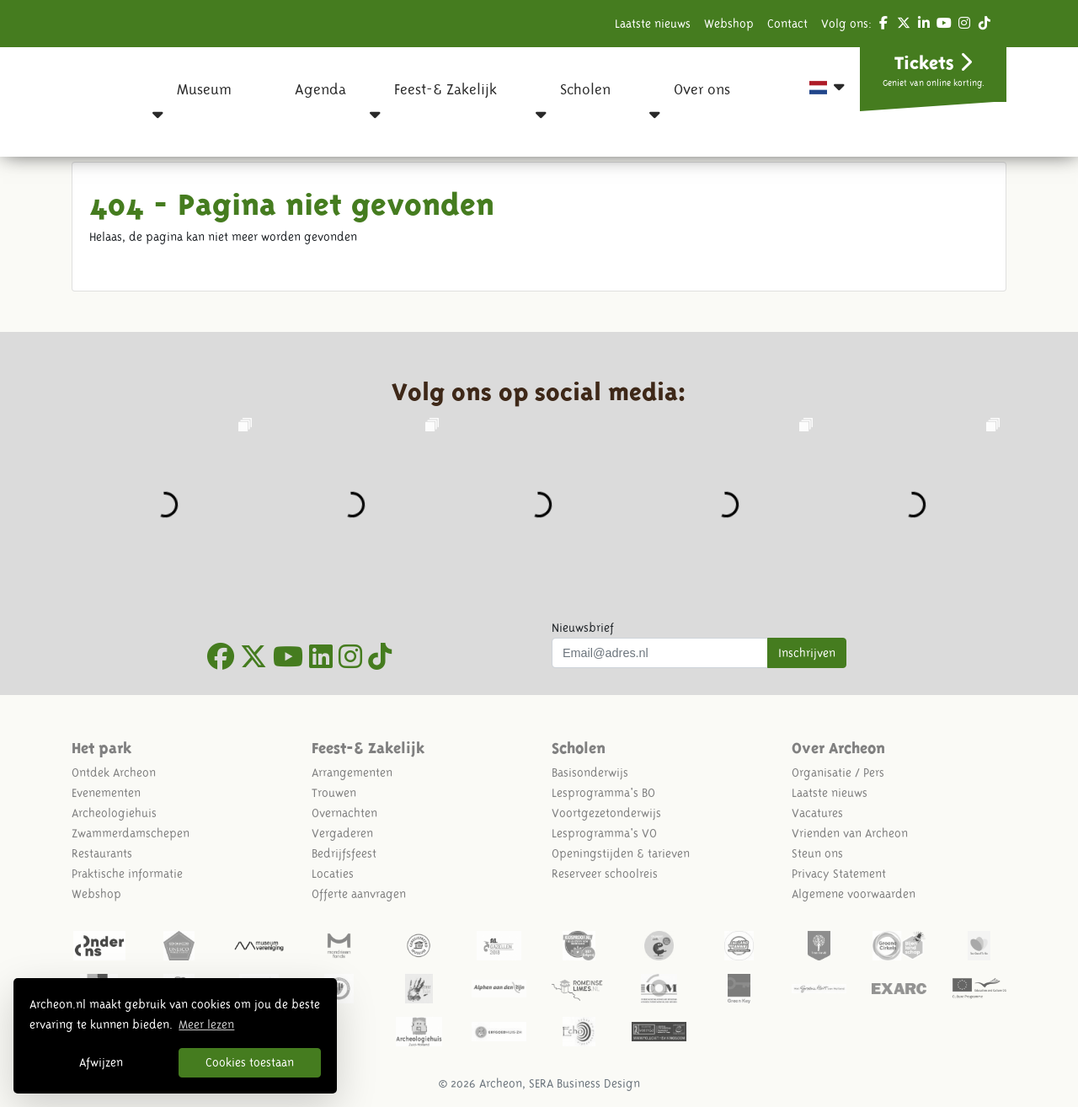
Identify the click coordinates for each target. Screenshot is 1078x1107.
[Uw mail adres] (660, 653)
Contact (787, 23)
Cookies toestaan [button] (249, 1062)
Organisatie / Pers (838, 772)
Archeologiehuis (114, 813)
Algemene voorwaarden (853, 894)
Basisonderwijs (590, 772)
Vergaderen (342, 833)
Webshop (729, 23)
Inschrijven (806, 653)
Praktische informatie (127, 873)
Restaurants (102, 853)
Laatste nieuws (653, 23)
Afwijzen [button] (101, 1062)
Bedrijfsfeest (344, 853)
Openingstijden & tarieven (621, 853)
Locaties (333, 873)
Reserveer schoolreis (605, 873)
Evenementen (106, 793)
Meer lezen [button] (206, 1024)
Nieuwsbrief (583, 627)
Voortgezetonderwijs (606, 813)
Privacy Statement (839, 873)
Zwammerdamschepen (130, 833)
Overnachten (344, 813)
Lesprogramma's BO (603, 793)
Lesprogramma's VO (604, 833)
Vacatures (817, 813)
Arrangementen (352, 772)
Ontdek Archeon (114, 772)
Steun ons (817, 853)
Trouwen (334, 793)
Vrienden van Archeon (850, 833)
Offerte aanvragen (359, 894)
